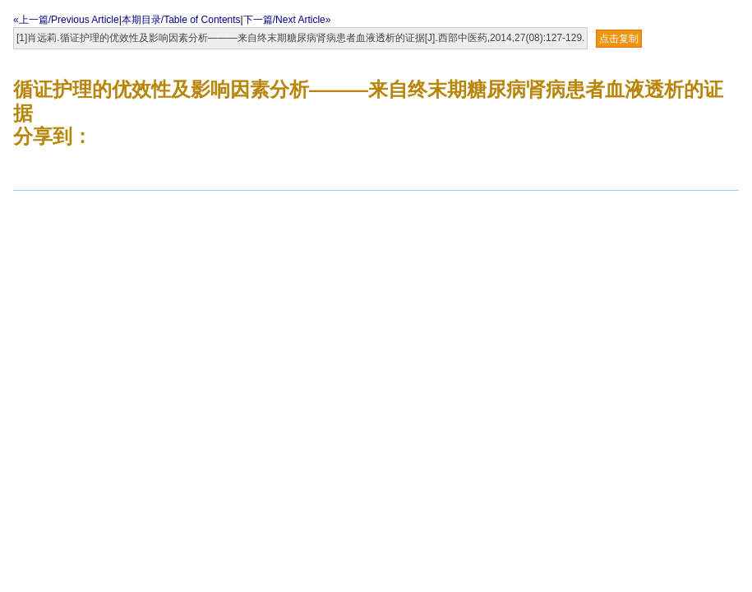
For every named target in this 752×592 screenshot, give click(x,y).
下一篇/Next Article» (287, 19)
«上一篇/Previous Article (66, 19)
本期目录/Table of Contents (181, 19)
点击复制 (619, 38)
